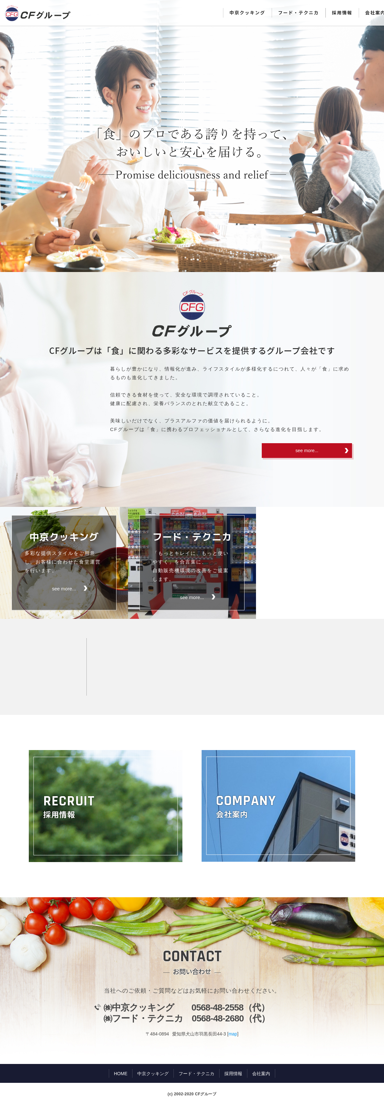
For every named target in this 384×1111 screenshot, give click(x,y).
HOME (120, 1073)
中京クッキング (247, 12)
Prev (8, 136)
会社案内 (261, 1073)
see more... (307, 451)
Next (376, 136)
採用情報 (342, 12)
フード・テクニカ (298, 12)
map (232, 1034)
